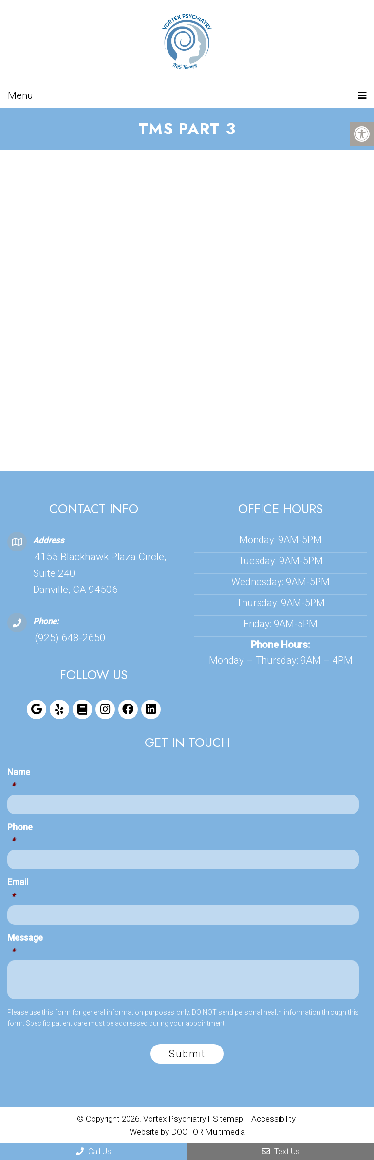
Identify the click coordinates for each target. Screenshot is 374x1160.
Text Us (280, 1151)
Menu (20, 95)
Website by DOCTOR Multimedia (187, 1132)
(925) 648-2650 (70, 638)
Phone (20, 836)
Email (17, 891)
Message (25, 946)
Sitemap (228, 1118)
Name (18, 781)
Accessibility (273, 1118)
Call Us (93, 1151)
